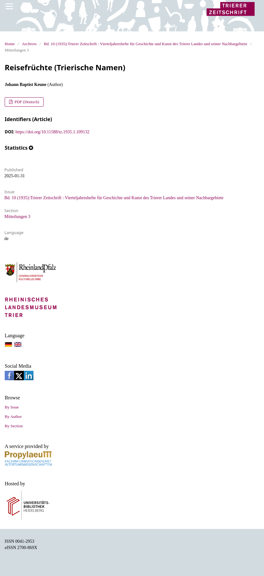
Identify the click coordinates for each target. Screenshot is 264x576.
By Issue (12, 407)
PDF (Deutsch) (26, 101)
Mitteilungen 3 (17, 216)
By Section (14, 426)
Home (10, 43)
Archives (29, 43)
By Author (13, 416)
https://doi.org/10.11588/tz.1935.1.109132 (52, 132)
